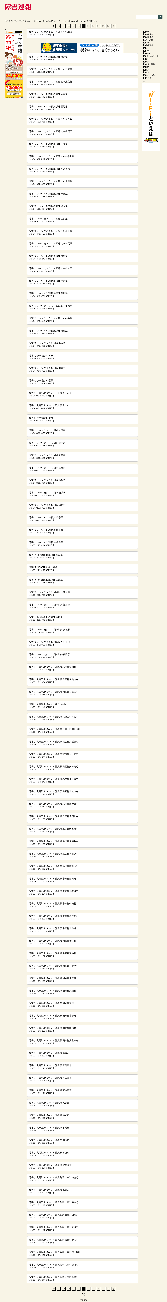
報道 (146, 72)
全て (146, 31)
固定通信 (148, 37)
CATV (146, 42)
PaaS (146, 50)
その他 (147, 78)
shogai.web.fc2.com (75, 21)
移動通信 (148, 34)
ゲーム (147, 59)
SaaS (146, 53)
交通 (146, 61)
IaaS (146, 48)
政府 (146, 69)
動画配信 (148, 45)
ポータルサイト (151, 56)
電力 (146, 67)
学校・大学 (149, 75)
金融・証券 (149, 64)
